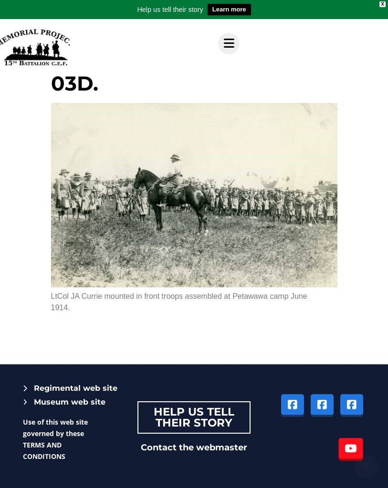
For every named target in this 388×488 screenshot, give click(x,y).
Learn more (229, 9)
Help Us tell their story (194, 417)
